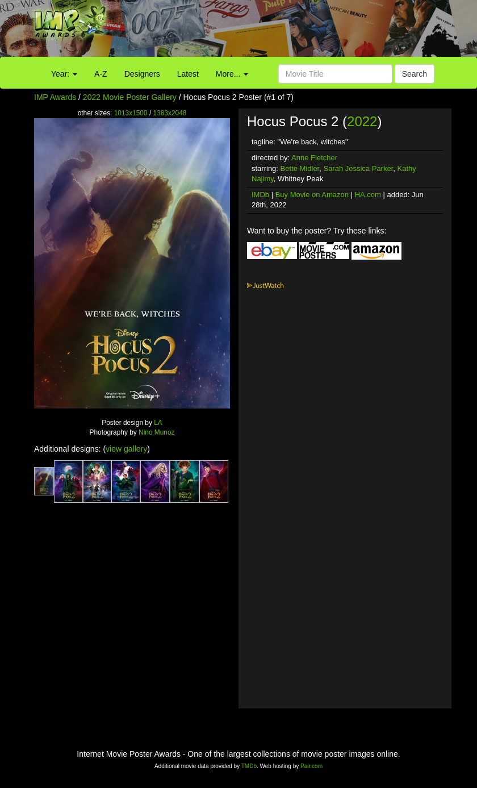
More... (232, 73)
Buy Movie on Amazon (312, 194)
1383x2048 (170, 113)
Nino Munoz (156, 432)
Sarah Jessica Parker (358, 168)
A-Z (100, 73)
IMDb (260, 194)
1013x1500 (131, 113)
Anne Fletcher (314, 157)
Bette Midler (300, 168)
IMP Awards (55, 97)
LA (158, 423)
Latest (188, 73)
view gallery (126, 448)
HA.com (368, 194)
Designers (142, 73)
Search (414, 73)
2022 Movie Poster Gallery (130, 97)
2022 (362, 121)
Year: (64, 73)
